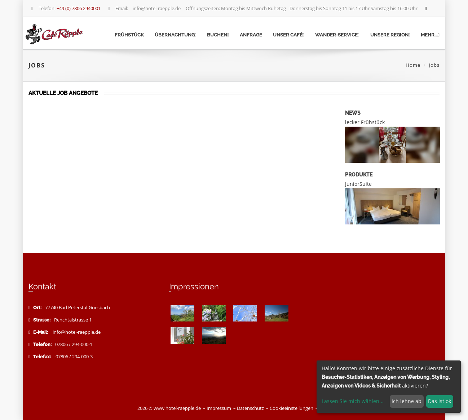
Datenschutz (250, 408)
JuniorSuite (358, 183)
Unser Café (288, 35)
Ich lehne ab (406, 401)
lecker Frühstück (365, 122)
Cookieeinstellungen (291, 408)
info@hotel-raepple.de (157, 8)
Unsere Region (390, 35)
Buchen (218, 35)
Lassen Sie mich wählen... (353, 401)
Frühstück (129, 35)
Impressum (219, 408)
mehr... (430, 35)
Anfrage (251, 35)
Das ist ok (439, 401)
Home (413, 65)
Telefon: (65, 8)
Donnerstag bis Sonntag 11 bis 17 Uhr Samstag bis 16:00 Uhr (354, 8)
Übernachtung (176, 35)
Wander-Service (337, 35)
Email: (117, 8)
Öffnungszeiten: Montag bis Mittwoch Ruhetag (236, 8)
